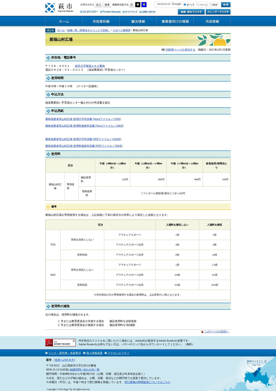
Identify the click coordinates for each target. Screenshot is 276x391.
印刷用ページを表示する (180, 49)
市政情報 (212, 21)
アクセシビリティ (118, 352)
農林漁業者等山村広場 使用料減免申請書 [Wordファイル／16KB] (84, 125)
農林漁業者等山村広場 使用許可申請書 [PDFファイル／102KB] (83, 139)
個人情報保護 (94, 352)
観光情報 (138, 21)
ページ (204, 4)
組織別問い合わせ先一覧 (85, 369)
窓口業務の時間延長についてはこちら (147, 382)
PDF (215, 4)
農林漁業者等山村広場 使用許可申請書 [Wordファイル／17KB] (83, 119)
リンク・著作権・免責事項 (64, 352)
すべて (191, 4)
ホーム (64, 21)
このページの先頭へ (216, 331)
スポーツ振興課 (121, 30)
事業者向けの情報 (175, 21)
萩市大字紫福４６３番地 (90, 65)
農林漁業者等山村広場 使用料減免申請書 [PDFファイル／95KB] (84, 145)
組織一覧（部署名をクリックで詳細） (88, 30)
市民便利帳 (101, 21)
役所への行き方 (64, 359)
